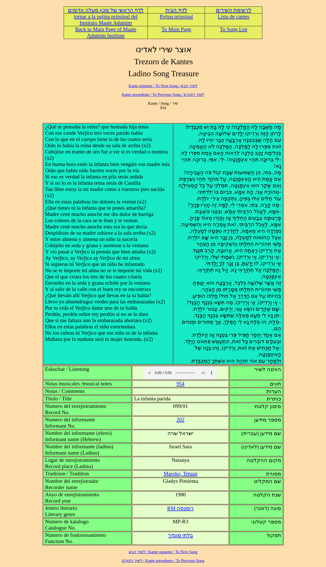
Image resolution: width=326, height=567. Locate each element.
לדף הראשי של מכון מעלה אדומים (106, 10)
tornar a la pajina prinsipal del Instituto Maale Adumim (106, 19)
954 (180, 384)
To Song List (233, 29)
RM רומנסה (180, 508)
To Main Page (176, 29)
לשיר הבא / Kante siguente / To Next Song (163, 86)
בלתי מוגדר (180, 535)
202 (180, 420)
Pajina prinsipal (176, 16)
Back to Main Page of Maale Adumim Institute (105, 32)
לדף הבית (176, 10)
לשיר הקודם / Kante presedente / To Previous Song (163, 94)
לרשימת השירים (233, 10)
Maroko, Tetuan (180, 474)
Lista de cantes (233, 16)
